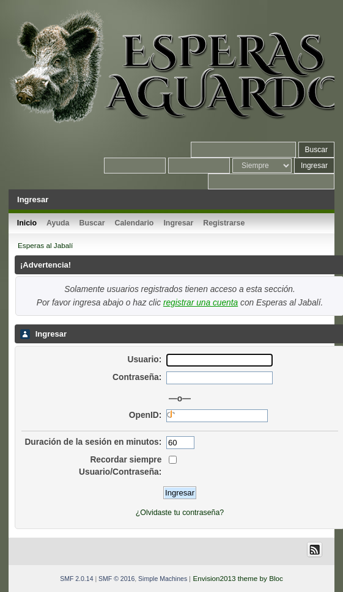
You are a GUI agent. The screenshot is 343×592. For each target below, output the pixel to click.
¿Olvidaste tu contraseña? (180, 512)
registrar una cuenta (200, 302)
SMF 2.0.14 (76, 578)
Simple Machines (162, 578)
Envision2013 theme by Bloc (237, 578)
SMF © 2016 (116, 578)
